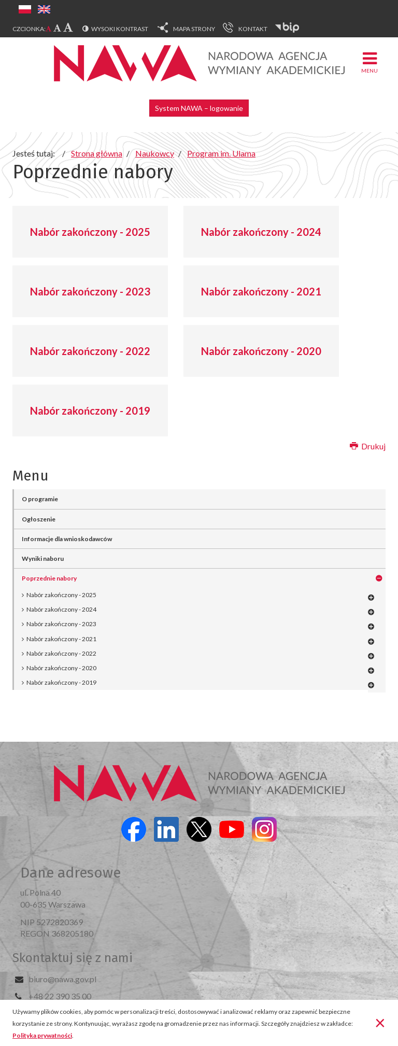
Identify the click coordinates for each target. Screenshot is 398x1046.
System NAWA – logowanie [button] (199, 108)
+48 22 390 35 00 (60, 996)
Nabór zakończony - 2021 (261, 291)
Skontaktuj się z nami (72, 958)
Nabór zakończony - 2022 (90, 351)
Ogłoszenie (38, 519)
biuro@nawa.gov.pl (62, 979)
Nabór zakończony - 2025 (90, 231)
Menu (369, 62)
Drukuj (368, 446)
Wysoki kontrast (119, 29)
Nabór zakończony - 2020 (261, 351)
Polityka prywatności (42, 1035)
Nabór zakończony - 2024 (261, 231)
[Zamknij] (380, 1022)
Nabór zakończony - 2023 (90, 291)
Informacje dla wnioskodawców (67, 539)
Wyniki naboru (43, 558)
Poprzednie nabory (49, 578)
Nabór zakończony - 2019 (90, 410)
